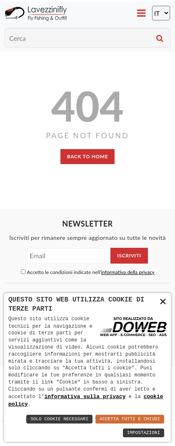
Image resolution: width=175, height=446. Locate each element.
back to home (87, 156)
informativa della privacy (128, 272)
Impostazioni (143, 433)
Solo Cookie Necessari (59, 419)
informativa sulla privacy (84, 396)
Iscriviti (129, 255)
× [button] (163, 301)
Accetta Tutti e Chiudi (130, 419)
